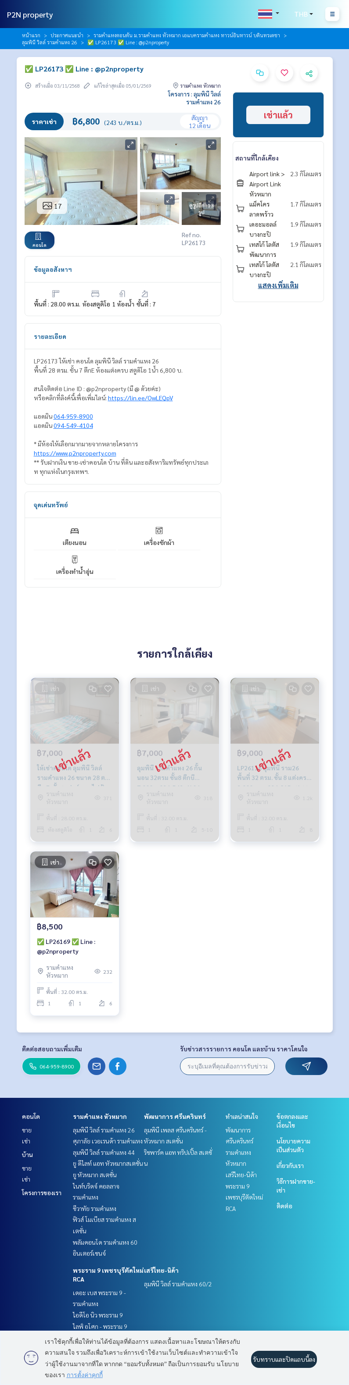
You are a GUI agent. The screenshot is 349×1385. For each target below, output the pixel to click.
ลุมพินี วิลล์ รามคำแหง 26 (49, 42)
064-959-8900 (73, 416)
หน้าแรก (31, 35)
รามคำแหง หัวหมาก (100, 1116)
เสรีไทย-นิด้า (161, 1270)
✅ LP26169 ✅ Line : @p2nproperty (66, 946)
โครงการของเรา (41, 1192)
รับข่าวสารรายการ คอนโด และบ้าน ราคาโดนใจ (244, 1049)
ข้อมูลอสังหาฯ (53, 269)
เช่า (26, 1141)
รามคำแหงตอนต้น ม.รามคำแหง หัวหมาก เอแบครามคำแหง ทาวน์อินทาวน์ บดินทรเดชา (187, 35)
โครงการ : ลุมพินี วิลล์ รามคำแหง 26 (194, 98)
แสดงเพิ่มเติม (278, 285)
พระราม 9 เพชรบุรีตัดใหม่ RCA (244, 1197)
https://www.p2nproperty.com (75, 453)
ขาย (27, 1130)
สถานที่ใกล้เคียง (257, 158)
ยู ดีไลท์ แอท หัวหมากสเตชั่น (108, 1163)
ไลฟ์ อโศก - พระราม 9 (100, 1326)
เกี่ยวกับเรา (290, 1165)
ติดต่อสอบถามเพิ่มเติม (52, 1049)
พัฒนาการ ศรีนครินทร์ (175, 1116)
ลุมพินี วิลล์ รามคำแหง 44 (104, 1152)
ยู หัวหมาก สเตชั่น (95, 1174)
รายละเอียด (50, 336)
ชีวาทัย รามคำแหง (94, 1208)
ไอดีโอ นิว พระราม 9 (98, 1315)
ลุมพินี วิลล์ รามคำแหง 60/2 (178, 1284)
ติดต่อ (284, 1206)
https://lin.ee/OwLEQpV (140, 398)
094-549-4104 (73, 425)
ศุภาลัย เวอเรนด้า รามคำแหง (108, 1141)
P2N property (30, 14)
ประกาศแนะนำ (66, 35)
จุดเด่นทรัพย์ (51, 505)
